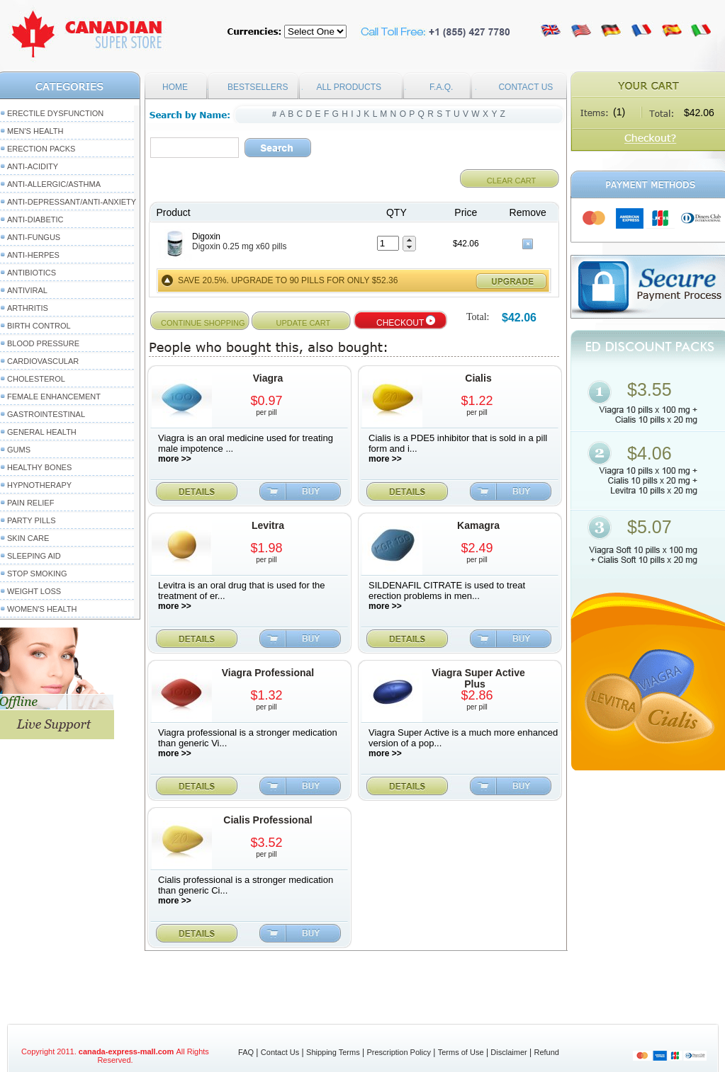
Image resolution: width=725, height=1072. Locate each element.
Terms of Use (461, 1052)
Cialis (478, 378)
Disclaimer (508, 1052)
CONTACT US (525, 87)
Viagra (268, 378)
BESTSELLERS (257, 87)
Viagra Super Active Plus (478, 678)
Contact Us (280, 1052)
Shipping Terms (333, 1052)
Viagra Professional (268, 672)
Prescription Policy (398, 1052)
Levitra (268, 525)
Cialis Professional (267, 820)
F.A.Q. (441, 87)
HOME (175, 87)
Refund (546, 1052)
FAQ (246, 1052)
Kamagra (478, 525)
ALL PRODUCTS (348, 87)
